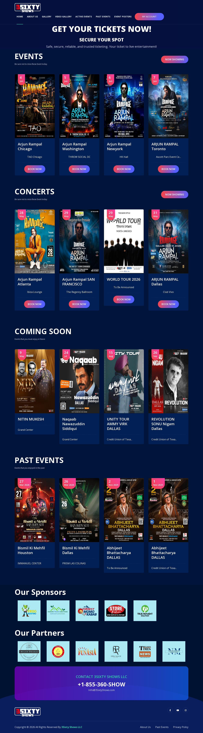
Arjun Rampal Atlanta (74, 281)
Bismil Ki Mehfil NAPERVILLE (31, 550)
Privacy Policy (180, 727)
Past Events (103, 16)
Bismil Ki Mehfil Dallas (120, 550)
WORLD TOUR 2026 (168, 279)
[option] (29, 610)
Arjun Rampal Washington (119, 146)
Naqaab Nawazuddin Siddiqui (118, 424)
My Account (149, 16)
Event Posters (123, 16)
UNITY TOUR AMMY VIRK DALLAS (162, 424)
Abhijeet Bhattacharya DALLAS (163, 553)
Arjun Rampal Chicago (74, 146)
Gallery (46, 16)
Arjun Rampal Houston (30, 146)
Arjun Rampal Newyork (163, 146)
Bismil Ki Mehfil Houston (76, 550)
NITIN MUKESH (31, 279)
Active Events (83, 16)
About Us (32, 16)
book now (34, 169)
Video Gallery (63, 16)
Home (20, 16)
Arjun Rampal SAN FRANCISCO (123, 281)
